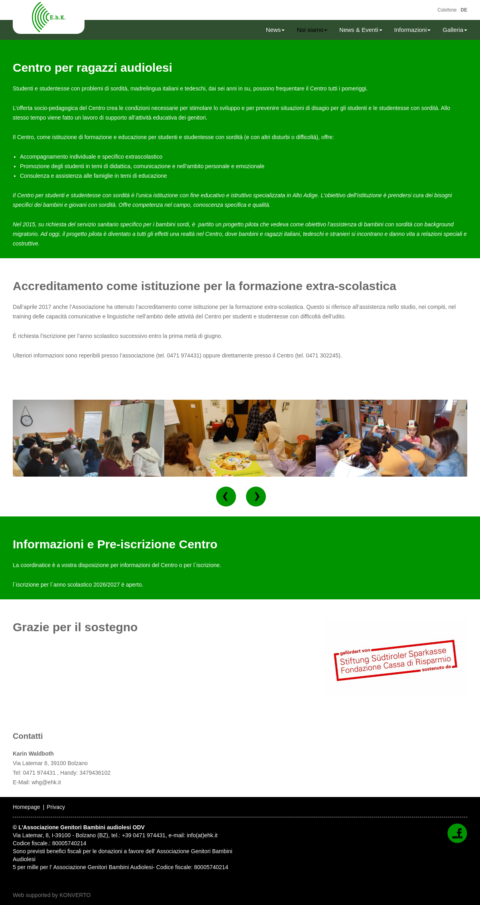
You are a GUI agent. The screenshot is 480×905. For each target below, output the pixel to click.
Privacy (56, 807)
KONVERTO (74, 895)
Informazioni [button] (412, 29)
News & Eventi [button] (360, 29)
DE (463, 10)
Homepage (26, 807)
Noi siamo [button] (312, 29)
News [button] (275, 29)
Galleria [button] (455, 29)
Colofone (446, 10)
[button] (226, 496)
